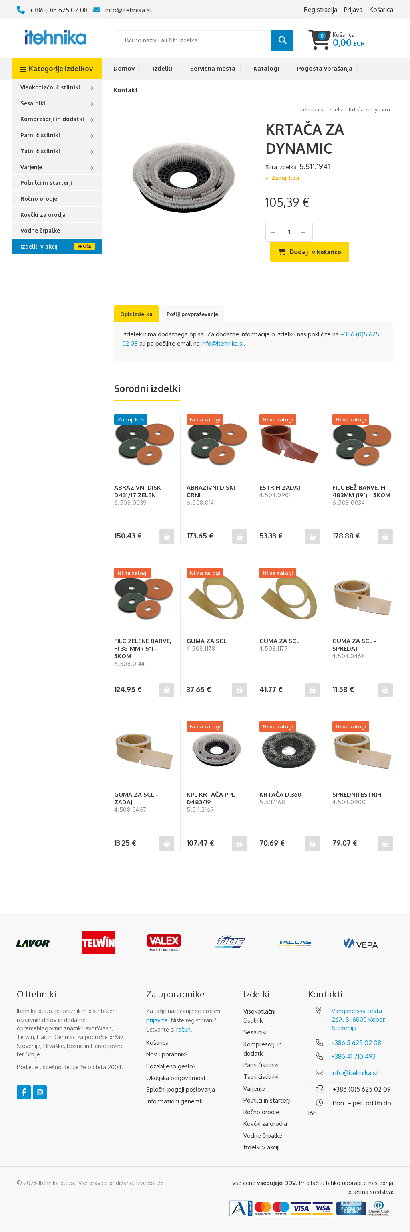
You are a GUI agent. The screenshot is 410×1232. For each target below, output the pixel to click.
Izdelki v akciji (39, 246)
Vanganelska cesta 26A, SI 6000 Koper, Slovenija (359, 1019)
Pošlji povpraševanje (192, 314)
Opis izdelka (136, 314)
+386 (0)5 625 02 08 (59, 10)
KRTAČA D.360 (280, 794)
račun (183, 1029)
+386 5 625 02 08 (356, 1043)
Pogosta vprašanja (324, 68)
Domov (124, 68)
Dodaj (315, 251)
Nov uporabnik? (167, 1054)
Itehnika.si (312, 109)
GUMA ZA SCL (207, 641)
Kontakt (125, 90)
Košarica (157, 1042)
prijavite (157, 1020)
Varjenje (31, 167)
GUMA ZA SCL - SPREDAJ (354, 644)
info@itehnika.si (128, 10)
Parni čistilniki (40, 134)
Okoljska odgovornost (176, 1078)
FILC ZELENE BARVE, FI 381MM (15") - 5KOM (142, 648)
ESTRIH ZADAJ (279, 487)
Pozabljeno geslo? (171, 1066)
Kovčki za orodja (43, 214)
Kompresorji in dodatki (52, 118)
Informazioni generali (174, 1101)
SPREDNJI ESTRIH (357, 794)
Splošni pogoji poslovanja (180, 1089)
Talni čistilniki (40, 151)
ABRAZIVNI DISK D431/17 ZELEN (137, 491)
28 (160, 1182)
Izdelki (162, 68)
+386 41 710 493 (353, 1056)
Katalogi (266, 68)
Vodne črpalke (40, 230)
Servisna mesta (212, 68)
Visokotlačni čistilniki (50, 87)
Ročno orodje (38, 198)
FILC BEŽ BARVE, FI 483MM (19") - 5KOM (361, 491)
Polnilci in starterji (46, 182)
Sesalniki (32, 103)
